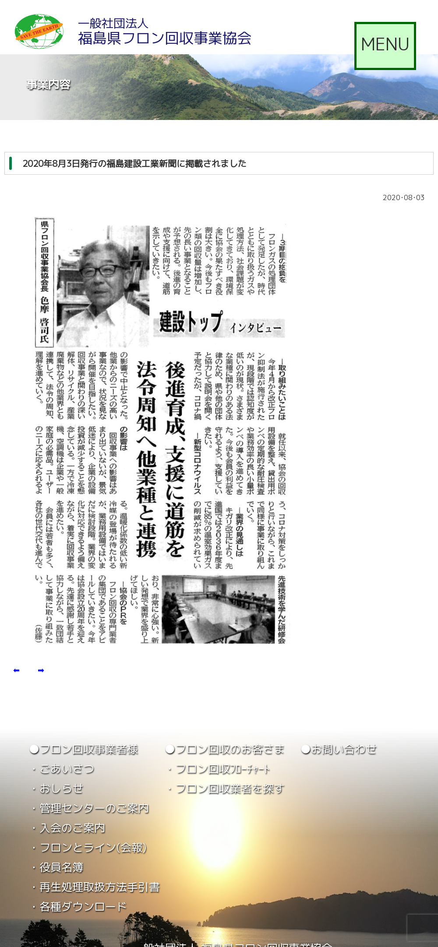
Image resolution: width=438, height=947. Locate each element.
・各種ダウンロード (77, 906)
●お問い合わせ (338, 749)
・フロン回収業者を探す (224, 788)
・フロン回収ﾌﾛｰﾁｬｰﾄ (217, 768)
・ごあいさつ (61, 768)
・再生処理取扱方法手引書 (94, 886)
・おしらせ (55, 788)
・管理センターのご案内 (88, 808)
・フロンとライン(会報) (87, 847)
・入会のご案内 (66, 827)
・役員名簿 (55, 867)
